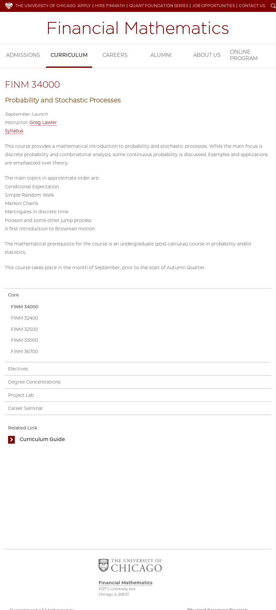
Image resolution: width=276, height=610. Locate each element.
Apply (84, 6)
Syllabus (14, 131)
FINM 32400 (24, 318)
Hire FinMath (110, 6)
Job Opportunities (213, 6)
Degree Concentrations (34, 382)
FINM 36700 (24, 351)
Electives (18, 369)
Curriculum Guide (42, 439)
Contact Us (252, 6)
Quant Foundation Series (158, 6)
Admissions (23, 55)
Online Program (244, 55)
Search (273, 6)
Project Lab (21, 395)
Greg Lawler (43, 122)
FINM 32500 (24, 329)
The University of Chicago (45, 5)
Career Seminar (25, 408)
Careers (115, 55)
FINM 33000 (24, 340)
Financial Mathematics (138, 28)
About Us (207, 55)
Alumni (161, 55)
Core (13, 295)
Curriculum (69, 55)
